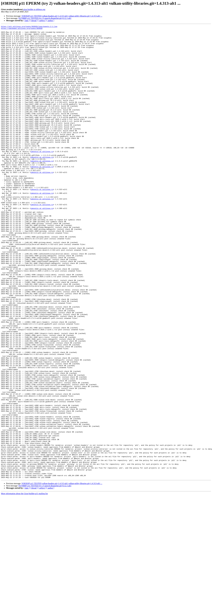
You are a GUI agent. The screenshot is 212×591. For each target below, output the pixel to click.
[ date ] (27, 20)
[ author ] (50, 20)
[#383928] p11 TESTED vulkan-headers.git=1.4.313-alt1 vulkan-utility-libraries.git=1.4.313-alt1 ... (62, 16)
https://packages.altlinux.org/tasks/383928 (21, 29)
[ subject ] (42, 20)
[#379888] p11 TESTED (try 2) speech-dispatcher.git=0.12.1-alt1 (44, 18)
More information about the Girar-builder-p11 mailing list (24, 584)
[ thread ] (34, 20)
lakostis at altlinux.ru (42, 177)
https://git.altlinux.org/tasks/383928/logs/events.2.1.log (29, 27)
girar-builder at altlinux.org (34, 9)
